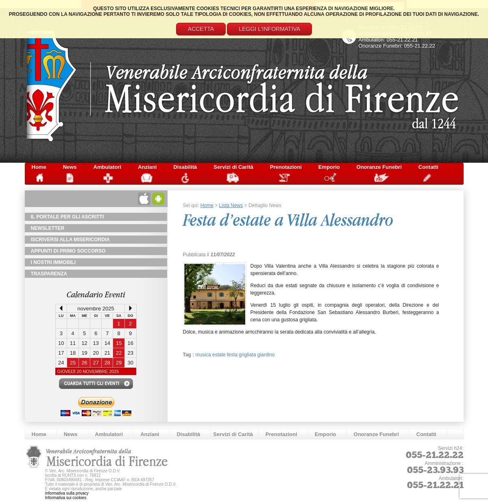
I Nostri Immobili (53, 262)
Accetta (201, 29)
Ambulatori (108, 167)
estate (219, 355)
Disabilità (185, 167)
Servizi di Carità (233, 167)
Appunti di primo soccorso (68, 251)
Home (39, 167)
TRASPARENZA (49, 274)
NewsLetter (48, 228)
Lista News (231, 205)
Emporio (329, 167)
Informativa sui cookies (66, 497)
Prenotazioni (286, 167)
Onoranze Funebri (379, 167)
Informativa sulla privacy (67, 493)
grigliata (248, 355)
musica (204, 355)
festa (233, 355)
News (70, 167)
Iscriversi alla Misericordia (70, 239)
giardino (266, 355)
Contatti (428, 167)
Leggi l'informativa (269, 29)
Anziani (147, 167)
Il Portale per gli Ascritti (67, 217)
